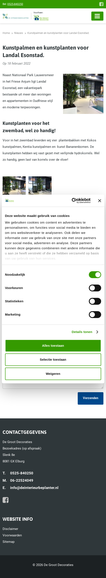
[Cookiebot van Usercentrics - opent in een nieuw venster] (71, 200)
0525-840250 (15, 4)
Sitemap (8, 542)
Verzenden (90, 398)
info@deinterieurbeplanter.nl (34, 488)
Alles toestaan (53, 345)
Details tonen (82, 332)
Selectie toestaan (53, 359)
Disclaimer (10, 529)
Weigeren (53, 373)
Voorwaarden (12, 535)
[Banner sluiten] (99, 200)
